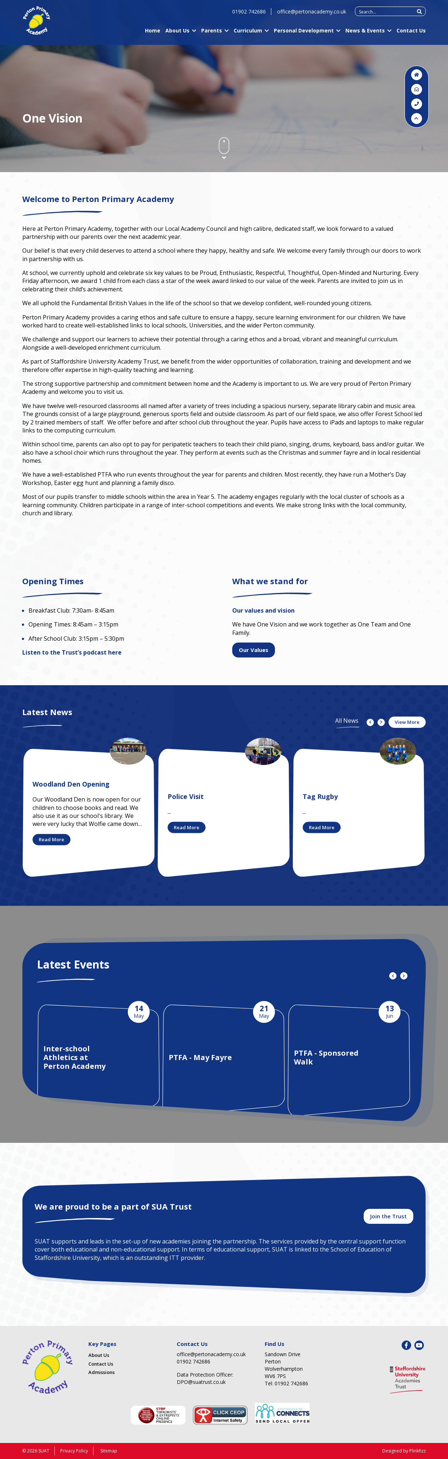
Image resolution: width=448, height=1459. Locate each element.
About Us (177, 33)
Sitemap (108, 1451)
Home (152, 33)
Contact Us (411, 33)
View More (407, 722)
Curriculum (248, 33)
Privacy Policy (74, 1451)
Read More (51, 839)
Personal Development (304, 33)
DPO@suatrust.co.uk (201, 1381)
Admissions (101, 1372)
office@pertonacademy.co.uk (311, 14)
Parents (211, 33)
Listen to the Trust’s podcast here (72, 652)
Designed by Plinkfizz (404, 1451)
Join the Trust (388, 1216)
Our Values (253, 649)
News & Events (365, 33)
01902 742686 (249, 14)
